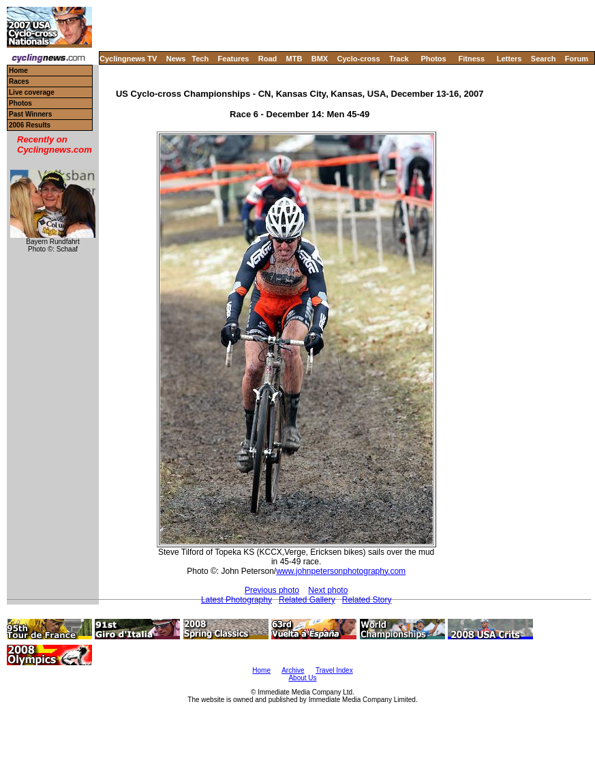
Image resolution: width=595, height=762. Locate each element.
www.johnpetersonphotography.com (341, 571)
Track (399, 59)
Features (233, 59)
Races (19, 81)
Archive (292, 670)
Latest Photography (236, 600)
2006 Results (29, 125)
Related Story (367, 600)
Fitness (471, 59)
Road (267, 59)
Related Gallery (307, 600)
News (176, 59)
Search (543, 59)
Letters (509, 59)
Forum (576, 59)
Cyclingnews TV (128, 59)
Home (18, 70)
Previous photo (272, 590)
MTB (294, 59)
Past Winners (30, 114)
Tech (200, 59)
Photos (433, 59)
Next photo (328, 590)
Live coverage (32, 92)
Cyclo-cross (358, 59)
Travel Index (334, 670)
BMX (319, 59)
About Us (302, 678)
